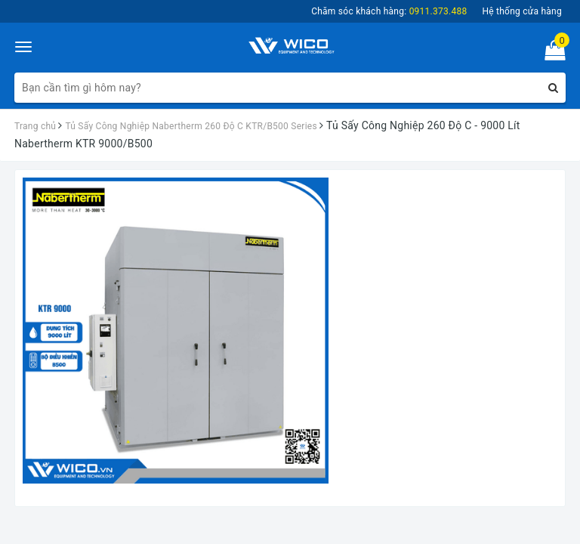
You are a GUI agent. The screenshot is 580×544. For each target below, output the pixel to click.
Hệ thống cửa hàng (522, 11)
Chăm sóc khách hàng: (389, 11)
